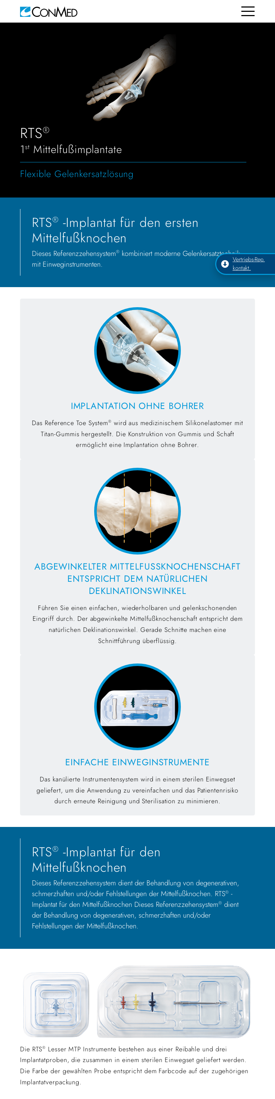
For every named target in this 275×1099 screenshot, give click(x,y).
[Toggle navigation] (248, 11)
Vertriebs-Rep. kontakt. (243, 263)
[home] (48, 11)
